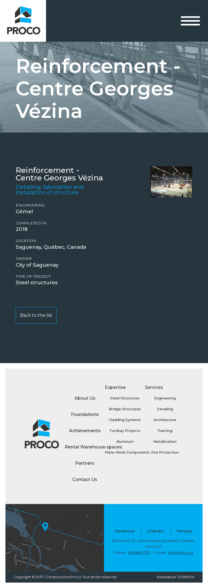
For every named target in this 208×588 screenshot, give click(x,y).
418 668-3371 (139, 553)
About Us (84, 398)
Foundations (85, 414)
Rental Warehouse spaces (85, 447)
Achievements (85, 430)
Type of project (33, 276)
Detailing (165, 409)
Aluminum (125, 442)
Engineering (30, 205)
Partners (84, 463)
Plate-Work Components (125, 452)
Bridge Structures (125, 409)
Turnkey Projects (124, 431)
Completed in (31, 223)
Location (26, 241)
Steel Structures (124, 398)
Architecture (165, 420)
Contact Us (84, 479)
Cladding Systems (125, 420)
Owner (24, 259)
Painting (165, 431)
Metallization (165, 442)
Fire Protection (165, 452)
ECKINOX (186, 577)
